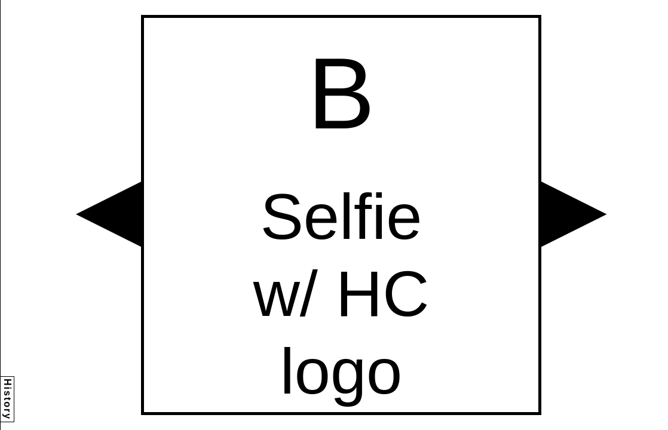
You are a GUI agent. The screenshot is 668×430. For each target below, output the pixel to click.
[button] (108, 214)
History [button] (7, 399)
